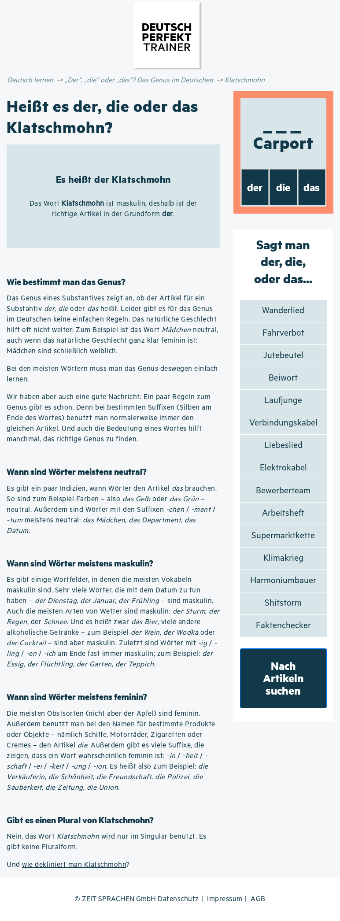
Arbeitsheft (283, 513)
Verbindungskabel (283, 423)
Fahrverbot (283, 333)
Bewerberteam (283, 491)
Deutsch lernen (30, 80)
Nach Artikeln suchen (283, 678)
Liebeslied (283, 445)
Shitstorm (283, 603)
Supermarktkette (283, 536)
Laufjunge (283, 401)
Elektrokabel (283, 468)
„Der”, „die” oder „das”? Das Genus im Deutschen (139, 80)
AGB (258, 899)
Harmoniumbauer (283, 581)
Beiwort (283, 378)
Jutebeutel (283, 356)
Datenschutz (178, 899)
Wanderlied (283, 311)
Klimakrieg (283, 558)
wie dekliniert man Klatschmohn (74, 865)
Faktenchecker (283, 626)
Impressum (225, 899)
